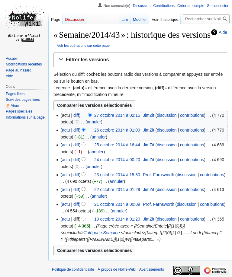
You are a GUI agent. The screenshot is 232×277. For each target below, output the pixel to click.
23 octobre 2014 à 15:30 (117, 174)
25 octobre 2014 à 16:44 (117, 144)
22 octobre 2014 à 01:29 (117, 189)
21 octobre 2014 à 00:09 (117, 204)
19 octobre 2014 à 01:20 (117, 219)
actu (66, 130)
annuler (94, 121)
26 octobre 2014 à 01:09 (117, 130)
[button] (140, 60)
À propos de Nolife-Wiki (116, 269)
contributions (192, 115)
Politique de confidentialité (73, 269)
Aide (223, 32)
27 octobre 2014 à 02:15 (117, 115)
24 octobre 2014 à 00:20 (117, 159)
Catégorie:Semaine (102, 232)
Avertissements (151, 269)
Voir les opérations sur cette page (83, 45)
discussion (166, 115)
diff (76, 115)
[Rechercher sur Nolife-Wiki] (206, 18)
